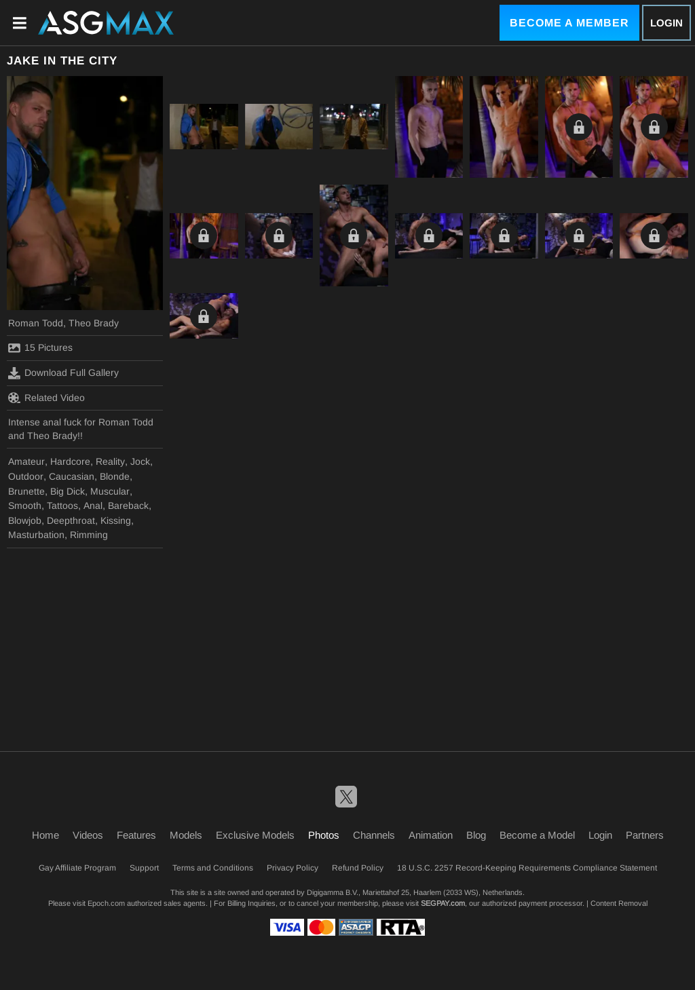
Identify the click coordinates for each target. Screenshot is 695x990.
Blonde (115, 476)
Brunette (26, 491)
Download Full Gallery (63, 373)
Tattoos (62, 505)
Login (666, 22)
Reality (110, 461)
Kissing (115, 520)
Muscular (110, 491)
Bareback (128, 505)
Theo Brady (94, 323)
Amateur (26, 461)
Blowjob (24, 520)
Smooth (24, 505)
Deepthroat (71, 520)
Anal (92, 505)
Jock (140, 461)
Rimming (89, 534)
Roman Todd (35, 323)
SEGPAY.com (443, 903)
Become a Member (569, 22)
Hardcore (70, 461)
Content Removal (618, 903)
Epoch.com (106, 903)
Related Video (46, 398)
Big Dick (67, 491)
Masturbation (36, 534)
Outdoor (25, 476)
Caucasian (71, 476)
